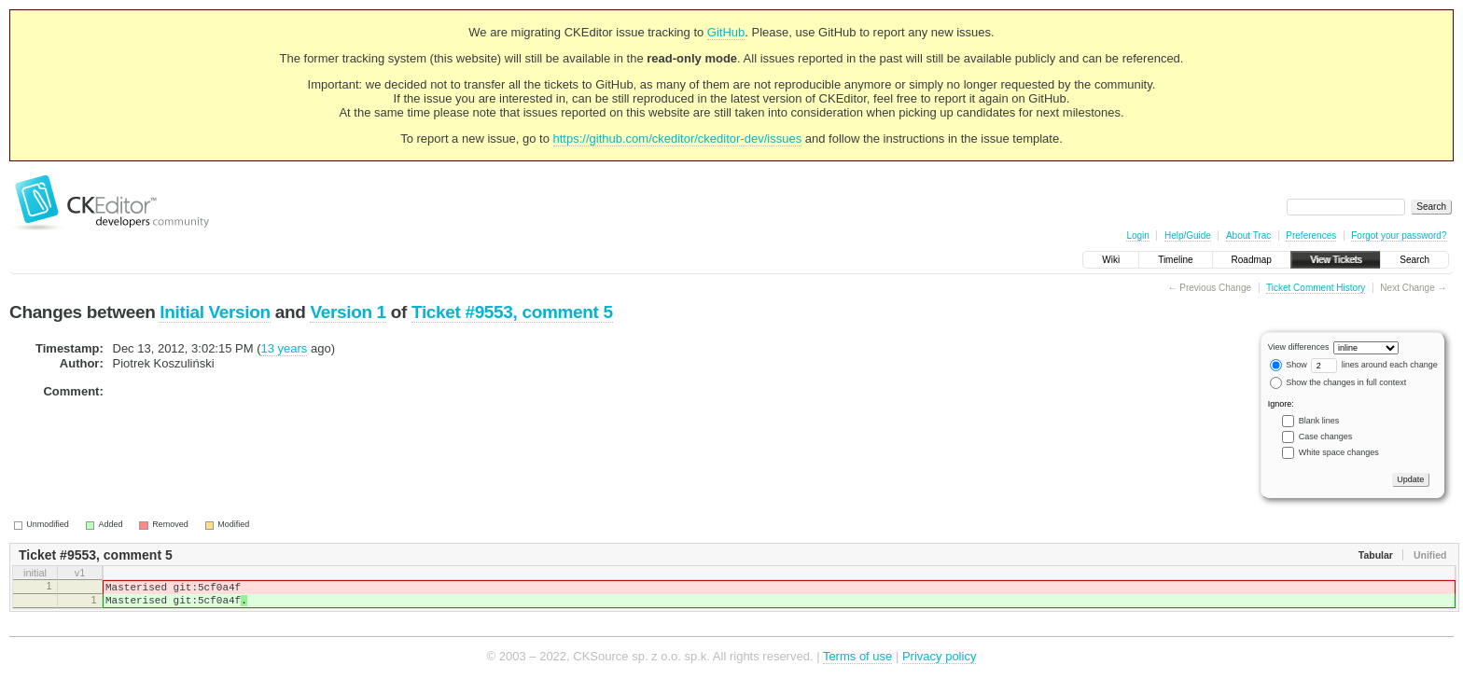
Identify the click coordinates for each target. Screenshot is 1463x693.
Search (1414, 260)
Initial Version (215, 312)
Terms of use (857, 665)
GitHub (726, 32)
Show (1288, 364)
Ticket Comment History (1315, 288)
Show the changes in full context (1338, 382)
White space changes (1339, 452)
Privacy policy (939, 665)
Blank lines (1319, 420)
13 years (283, 348)
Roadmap (1252, 260)
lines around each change (1374, 364)
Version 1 (347, 312)
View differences (1299, 347)
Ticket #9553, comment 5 (512, 312)
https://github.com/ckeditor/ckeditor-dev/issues (677, 139)
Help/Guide (1187, 235)
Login (1137, 235)
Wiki (1111, 260)
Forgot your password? (1398, 235)
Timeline (1175, 260)
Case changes (1326, 436)
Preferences (1311, 235)
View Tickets (1335, 260)
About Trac (1248, 235)
